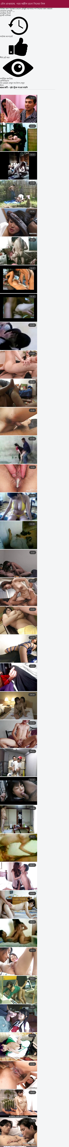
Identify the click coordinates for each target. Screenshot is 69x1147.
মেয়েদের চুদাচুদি (6, 11)
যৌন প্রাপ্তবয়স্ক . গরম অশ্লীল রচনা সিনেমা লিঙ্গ (23, 4)
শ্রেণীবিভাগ (4, 81)
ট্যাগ (2, 85)
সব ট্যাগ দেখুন (19, 83)
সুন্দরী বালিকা (5, 15)
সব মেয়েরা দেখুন (6, 83)
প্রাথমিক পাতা (5, 13)
